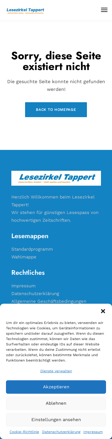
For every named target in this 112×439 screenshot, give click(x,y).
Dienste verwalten (56, 371)
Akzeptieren (56, 387)
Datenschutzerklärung (61, 432)
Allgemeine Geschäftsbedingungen (48, 301)
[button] (103, 311)
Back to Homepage (56, 110)
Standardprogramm (32, 249)
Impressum (93, 432)
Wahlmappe (23, 257)
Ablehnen (56, 403)
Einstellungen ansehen (56, 419)
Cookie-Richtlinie (24, 432)
